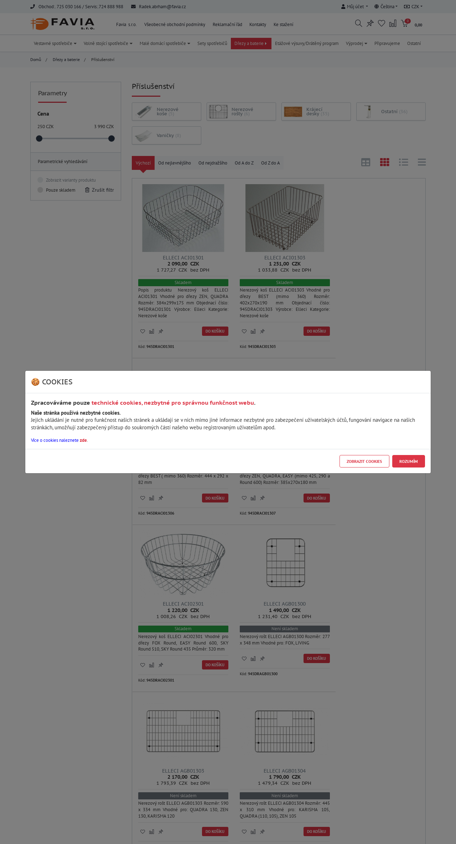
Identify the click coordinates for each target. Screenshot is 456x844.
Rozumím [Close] (408, 461)
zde (83, 440)
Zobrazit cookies (364, 461)
